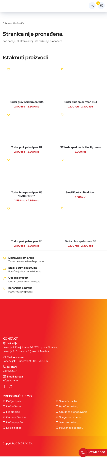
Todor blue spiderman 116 (80, 241)
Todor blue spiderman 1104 (80, 102)
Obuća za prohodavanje (73, 412)
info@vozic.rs (10, 380)
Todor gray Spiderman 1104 (27, 102)
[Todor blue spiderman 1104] (80, 82)
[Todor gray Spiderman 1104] (26, 82)
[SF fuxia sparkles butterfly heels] (80, 127)
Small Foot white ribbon (80, 192)
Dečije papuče (14, 422)
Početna (6, 23)
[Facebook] (4, 386)
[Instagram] (10, 386)
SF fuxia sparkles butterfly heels (80, 147)
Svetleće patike (68, 401)
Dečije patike (13, 428)
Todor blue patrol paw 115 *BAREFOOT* (26, 194)
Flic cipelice (13, 412)
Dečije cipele (13, 401)
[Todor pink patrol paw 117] (26, 127)
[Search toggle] (92, 5)
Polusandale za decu (71, 428)
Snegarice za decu (70, 417)
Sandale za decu (68, 422)
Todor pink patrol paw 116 (26, 241)
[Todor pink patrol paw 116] (26, 221)
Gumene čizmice (16, 417)
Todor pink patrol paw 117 (26, 147)
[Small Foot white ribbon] (80, 172)
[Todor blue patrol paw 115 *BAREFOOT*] (26, 172)
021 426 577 (10, 371)
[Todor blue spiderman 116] (80, 221)
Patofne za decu (68, 406)
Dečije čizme (13, 406)
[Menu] (8, 6)
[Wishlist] (8, 69)
